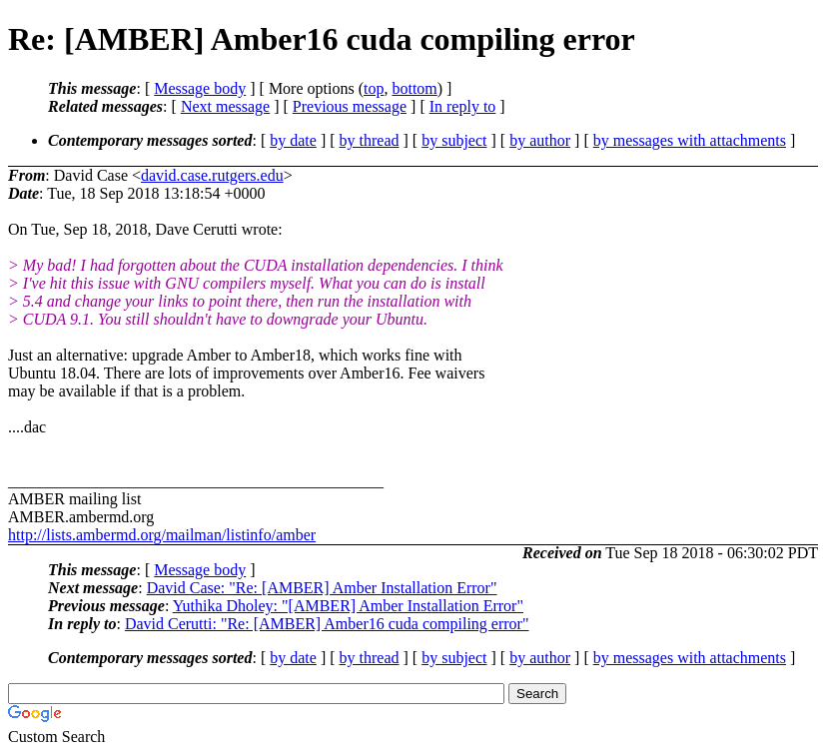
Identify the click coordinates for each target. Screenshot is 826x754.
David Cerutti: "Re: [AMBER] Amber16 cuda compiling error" (327, 623)
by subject (453, 140)
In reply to (462, 106)
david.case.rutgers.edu (212, 175)
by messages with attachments (689, 140)
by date (293, 140)
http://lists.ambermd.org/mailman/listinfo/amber (162, 534)
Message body (200, 88)
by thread (370, 140)
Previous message (350, 106)
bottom (414, 88)
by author (539, 140)
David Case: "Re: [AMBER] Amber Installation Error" (322, 587)
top (374, 88)
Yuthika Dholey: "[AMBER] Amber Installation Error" (348, 605)
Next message (225, 106)
